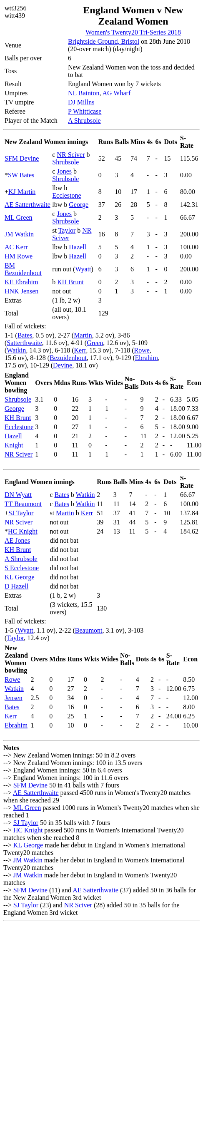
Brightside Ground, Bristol (103, 41)
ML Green (19, 217)
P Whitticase (84, 111)
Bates (25, 335)
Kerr (80, 350)
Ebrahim (146, 357)
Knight (14, 445)
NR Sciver (71, 154)
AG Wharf (117, 93)
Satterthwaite (24, 342)
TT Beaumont (23, 503)
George (78, 204)
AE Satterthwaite (27, 204)
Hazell (77, 247)
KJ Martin (21, 191)
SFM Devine (22, 158)
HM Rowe (19, 256)
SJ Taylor (20, 513)
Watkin (16, 350)
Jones (64, 171)
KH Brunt (70, 282)
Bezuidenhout (68, 357)
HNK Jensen (21, 291)
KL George (20, 577)
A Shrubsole (84, 120)
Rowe (142, 350)
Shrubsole (65, 162)
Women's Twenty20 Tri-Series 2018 (133, 32)
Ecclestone (66, 195)
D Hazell (16, 586)
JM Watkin (19, 234)
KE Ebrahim (21, 282)
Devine (62, 365)
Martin (83, 335)
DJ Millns (81, 102)
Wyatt (83, 269)
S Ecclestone (22, 567)
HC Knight (23, 531)
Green (95, 342)
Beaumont (89, 630)
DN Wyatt (18, 494)
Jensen (14, 697)
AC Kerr (16, 247)
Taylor (67, 230)
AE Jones (17, 540)
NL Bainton (83, 93)
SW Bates (21, 175)
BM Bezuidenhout (23, 269)
